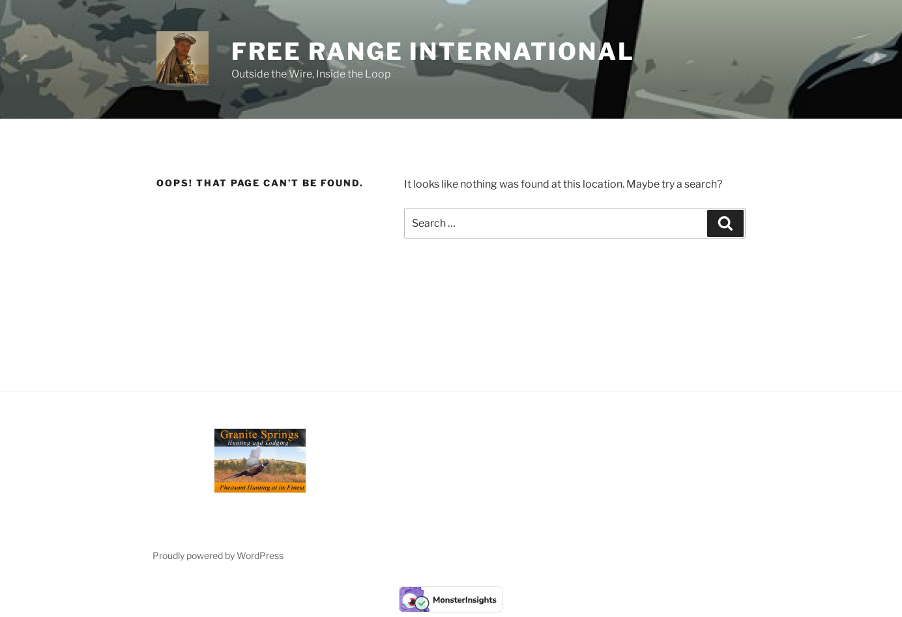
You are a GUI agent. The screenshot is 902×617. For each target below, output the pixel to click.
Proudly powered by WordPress (218, 555)
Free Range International (433, 51)
